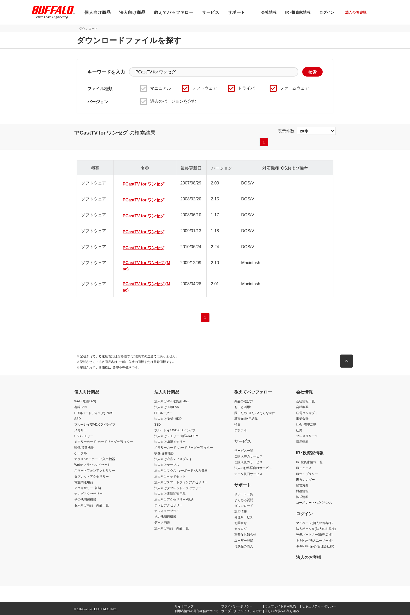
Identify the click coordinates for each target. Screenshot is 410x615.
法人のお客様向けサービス (253, 467)
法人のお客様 (308, 557)
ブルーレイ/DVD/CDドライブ (94, 424)
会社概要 (302, 406)
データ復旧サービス (248, 473)
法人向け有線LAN (166, 406)
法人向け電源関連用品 (170, 493)
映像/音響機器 (84, 447)
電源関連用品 (83, 482)
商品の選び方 (243, 401)
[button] (348, 361)
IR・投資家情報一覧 (309, 462)
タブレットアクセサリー (91, 476)
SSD (77, 418)
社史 (299, 430)
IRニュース (304, 467)
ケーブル (80, 453)
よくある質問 (243, 499)
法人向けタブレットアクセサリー (177, 487)
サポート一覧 (243, 494)
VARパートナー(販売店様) (314, 534)
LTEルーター (163, 412)
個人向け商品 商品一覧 (91, 505)
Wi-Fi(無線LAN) (85, 401)
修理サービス (243, 517)
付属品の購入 (243, 546)
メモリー (80, 430)
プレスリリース (307, 435)
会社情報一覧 (305, 401)
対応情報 (240, 511)
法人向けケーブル (166, 464)
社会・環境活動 (306, 424)
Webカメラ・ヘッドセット (92, 464)
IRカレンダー (305, 479)
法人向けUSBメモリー (170, 441)
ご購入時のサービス (248, 456)
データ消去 (162, 522)
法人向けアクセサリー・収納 (173, 499)
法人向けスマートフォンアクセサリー (181, 482)
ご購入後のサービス (248, 462)
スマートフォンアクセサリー (94, 470)
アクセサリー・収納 (87, 487)
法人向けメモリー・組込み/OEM (176, 435)
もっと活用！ (243, 406)
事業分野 (302, 418)
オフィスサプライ (166, 510)
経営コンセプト (307, 412)
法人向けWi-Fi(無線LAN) (171, 401)
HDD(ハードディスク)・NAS (93, 412)
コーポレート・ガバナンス (314, 502)
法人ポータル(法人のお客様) (316, 528)
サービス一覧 (243, 450)
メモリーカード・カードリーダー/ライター (103, 441)
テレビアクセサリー (88, 493)
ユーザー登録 (243, 540)
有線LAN (80, 406)
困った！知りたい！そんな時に (254, 412)
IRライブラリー (307, 473)
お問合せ (240, 522)
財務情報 (302, 491)
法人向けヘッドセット (170, 476)
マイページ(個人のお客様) (314, 522)
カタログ (240, 528)
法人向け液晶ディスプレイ (173, 458)
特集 (237, 424)
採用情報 (302, 441)
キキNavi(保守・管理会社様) (315, 546)
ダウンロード (243, 505)
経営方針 (302, 485)
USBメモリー (83, 435)
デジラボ (240, 430)
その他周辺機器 (85, 499)
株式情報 (302, 496)
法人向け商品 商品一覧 (171, 528)
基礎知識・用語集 (246, 418)
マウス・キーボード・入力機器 (94, 458)
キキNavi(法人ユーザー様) (314, 540)
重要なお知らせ (245, 534)
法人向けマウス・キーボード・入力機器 (181, 470)
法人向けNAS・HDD (168, 418)
